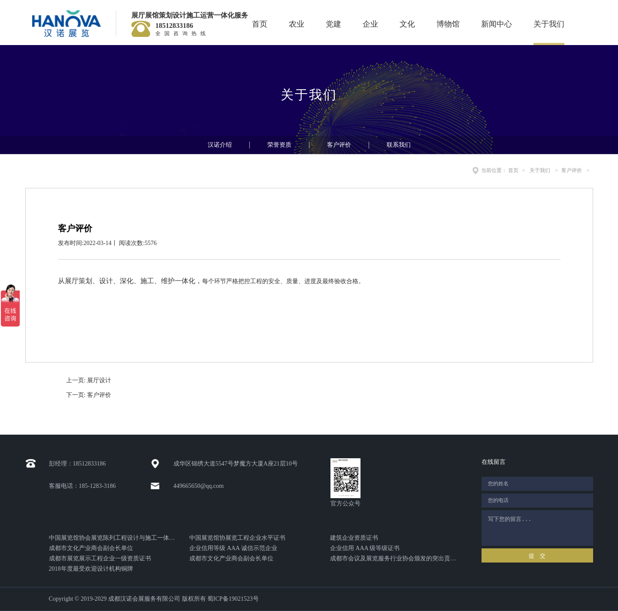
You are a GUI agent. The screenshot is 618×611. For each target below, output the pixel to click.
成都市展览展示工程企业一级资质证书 (100, 558)
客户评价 (339, 145)
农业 (296, 24)
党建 (333, 24)
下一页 (88, 395)
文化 (407, 24)
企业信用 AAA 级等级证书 (365, 548)
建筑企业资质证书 (354, 538)
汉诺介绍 (220, 145)
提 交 (537, 556)
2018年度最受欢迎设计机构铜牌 (91, 569)
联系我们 (399, 145)
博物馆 (448, 24)
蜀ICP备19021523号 (233, 599)
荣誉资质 (279, 145)
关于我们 (548, 24)
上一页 (88, 380)
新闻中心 (496, 24)
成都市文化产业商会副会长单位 (91, 548)
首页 (259, 24)
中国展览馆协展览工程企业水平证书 (237, 538)
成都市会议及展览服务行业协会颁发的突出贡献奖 (393, 558)
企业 (370, 24)
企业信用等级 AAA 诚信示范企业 (233, 548)
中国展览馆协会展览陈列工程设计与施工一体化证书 (112, 538)
